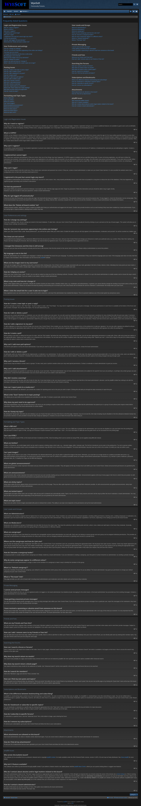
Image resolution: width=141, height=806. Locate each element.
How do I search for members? (80, 71)
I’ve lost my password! (10, 38)
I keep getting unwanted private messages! (84, 48)
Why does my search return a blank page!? (84, 69)
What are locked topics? (11, 110)
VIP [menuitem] (21, 11)
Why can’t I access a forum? (12, 80)
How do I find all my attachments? (81, 93)
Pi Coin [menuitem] (126, 11)
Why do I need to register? (11, 27)
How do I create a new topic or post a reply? (16, 69)
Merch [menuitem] (120, 11)
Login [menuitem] (134, 12)
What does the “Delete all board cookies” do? (16, 42)
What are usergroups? (78, 31)
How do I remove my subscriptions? (82, 85)
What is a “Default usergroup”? (80, 38)
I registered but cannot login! (12, 33)
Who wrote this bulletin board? (80, 100)
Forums (35, 11)
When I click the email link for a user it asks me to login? (20, 63)
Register (19, 14)
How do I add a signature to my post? (14, 73)
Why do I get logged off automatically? (14, 40)
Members (43, 11)
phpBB (43, 257)
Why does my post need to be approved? (15, 89)
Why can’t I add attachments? (12, 82)
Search (134, 4)
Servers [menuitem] (16, 11)
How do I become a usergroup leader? (83, 34)
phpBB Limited (51, 757)
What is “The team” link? (79, 40)
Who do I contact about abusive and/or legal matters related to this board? (93, 104)
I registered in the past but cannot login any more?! (18, 36)
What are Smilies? (9, 101)
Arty (73, 803)
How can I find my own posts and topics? (83, 73)
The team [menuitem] (111, 797)
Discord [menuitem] (27, 11)
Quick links (5, 12)
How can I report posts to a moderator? (15, 86)
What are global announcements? (13, 105)
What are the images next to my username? (16, 57)
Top (136, 129)
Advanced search (137, 4)
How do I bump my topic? (11, 91)
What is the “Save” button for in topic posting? (17, 87)
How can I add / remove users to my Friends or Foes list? (88, 59)
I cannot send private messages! (81, 47)
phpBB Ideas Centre (80, 766)
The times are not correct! (11, 52)
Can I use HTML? (9, 100)
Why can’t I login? (9, 34)
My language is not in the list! (12, 56)
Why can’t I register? (10, 31)
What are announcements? (11, 107)
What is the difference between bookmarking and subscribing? (89, 80)
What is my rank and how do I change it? (15, 61)
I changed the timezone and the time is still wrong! (18, 54)
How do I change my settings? (12, 48)
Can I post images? (9, 103)
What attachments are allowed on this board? (84, 92)
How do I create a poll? (10, 75)
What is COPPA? (9, 29)
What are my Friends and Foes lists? (82, 57)
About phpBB (125, 757)
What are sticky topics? (10, 108)
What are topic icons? (10, 112)
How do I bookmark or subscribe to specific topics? (86, 81)
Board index (14, 797)
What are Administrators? (79, 27)
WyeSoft (9, 11)
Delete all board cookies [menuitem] (121, 797)
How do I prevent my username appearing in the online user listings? (23, 50)
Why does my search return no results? (83, 67)
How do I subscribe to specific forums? (83, 83)
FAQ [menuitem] (131, 12)
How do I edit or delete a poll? (12, 78)
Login (12, 14)
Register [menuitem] (137, 12)
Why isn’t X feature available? (80, 102)
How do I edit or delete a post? (12, 71)
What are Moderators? (78, 29)
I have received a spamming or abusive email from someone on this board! (93, 50)
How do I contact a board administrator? (83, 106)
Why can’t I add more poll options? (13, 77)
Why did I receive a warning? (12, 84)
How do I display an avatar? (12, 59)
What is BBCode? (9, 98)
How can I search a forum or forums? (82, 66)
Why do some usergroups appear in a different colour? (87, 36)
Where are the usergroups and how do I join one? (86, 33)
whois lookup (120, 774)
